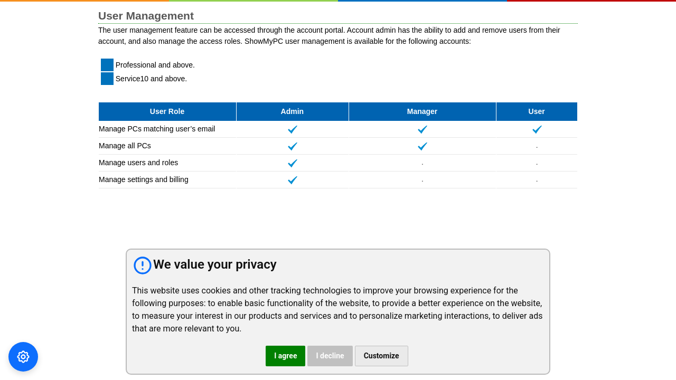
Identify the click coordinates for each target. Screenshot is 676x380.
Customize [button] (381, 356)
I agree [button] (285, 356)
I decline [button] (330, 356)
